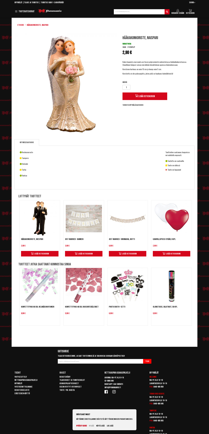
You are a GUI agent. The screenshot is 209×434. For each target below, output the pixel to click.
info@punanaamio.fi (113, 387)
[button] (192, 2)
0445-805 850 (158, 386)
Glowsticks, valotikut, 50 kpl (165, 306)
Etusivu (20, 25)
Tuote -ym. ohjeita (67, 390)
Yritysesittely (21, 377)
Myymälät (18, 2)
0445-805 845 (158, 403)
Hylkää (91, 426)
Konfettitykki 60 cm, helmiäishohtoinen (37, 306)
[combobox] (142, 11)
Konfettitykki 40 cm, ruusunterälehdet (82, 306)
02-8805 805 (109, 380)
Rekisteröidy (65, 377)
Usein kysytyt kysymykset (71, 386)
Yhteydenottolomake (24, 386)
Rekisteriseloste (22, 390)
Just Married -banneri (74, 239)
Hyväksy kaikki (81, 426)
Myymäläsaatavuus (27, 142)
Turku (152, 393)
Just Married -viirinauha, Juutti (122, 239)
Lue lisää (110, 426)
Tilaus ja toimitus (31, 2)
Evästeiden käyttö (22, 393)
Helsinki (152, 377)
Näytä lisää (100, 426)
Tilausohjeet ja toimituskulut (72, 380)
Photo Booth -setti (117, 306)
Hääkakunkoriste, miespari (32, 239)
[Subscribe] (147, 361)
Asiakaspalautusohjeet (69, 383)
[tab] (27, 142)
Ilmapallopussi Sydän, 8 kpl (164, 239)
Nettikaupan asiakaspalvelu (26, 380)
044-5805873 (118, 384)
